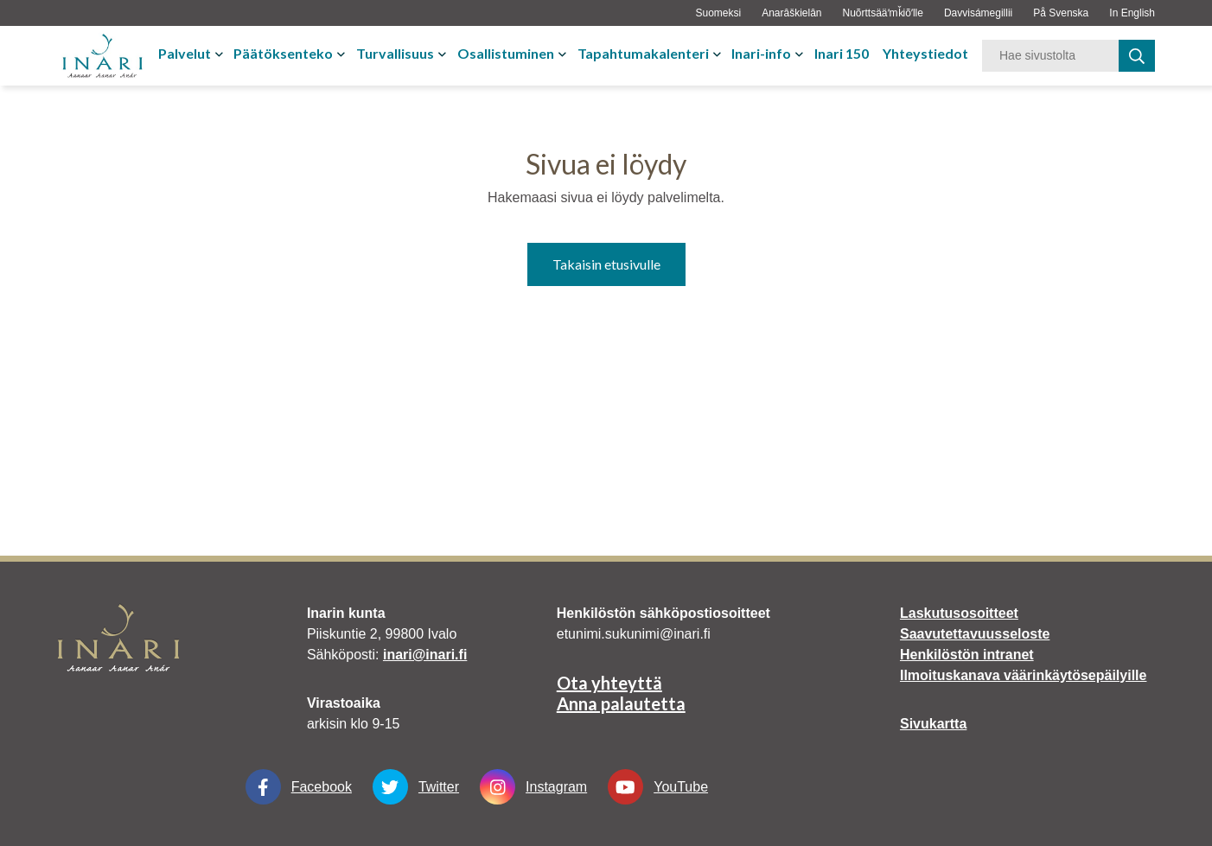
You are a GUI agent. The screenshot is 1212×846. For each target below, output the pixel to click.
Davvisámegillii (978, 13)
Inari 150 (841, 53)
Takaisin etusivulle (606, 264)
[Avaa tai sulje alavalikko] (220, 53)
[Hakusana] (1050, 56)
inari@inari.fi (425, 654)
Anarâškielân (791, 13)
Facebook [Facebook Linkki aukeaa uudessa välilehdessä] (299, 787)
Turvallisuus (395, 53)
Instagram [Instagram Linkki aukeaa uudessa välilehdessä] (533, 787)
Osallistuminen (505, 53)
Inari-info (761, 53)
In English (1132, 13)
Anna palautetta (621, 703)
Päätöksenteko (283, 53)
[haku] (1137, 56)
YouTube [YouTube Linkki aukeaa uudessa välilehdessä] (658, 787)
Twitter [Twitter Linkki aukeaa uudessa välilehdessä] (416, 787)
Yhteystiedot (925, 53)
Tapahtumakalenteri (643, 53)
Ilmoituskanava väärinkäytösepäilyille (1023, 675)
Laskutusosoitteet (959, 613)
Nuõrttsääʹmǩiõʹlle (883, 13)
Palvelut (184, 53)
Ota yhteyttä (609, 682)
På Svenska (1060, 13)
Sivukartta (933, 723)
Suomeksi (718, 13)
